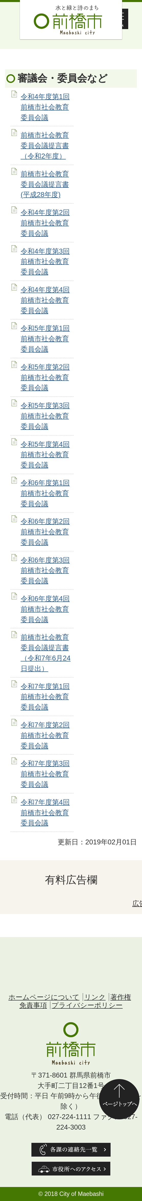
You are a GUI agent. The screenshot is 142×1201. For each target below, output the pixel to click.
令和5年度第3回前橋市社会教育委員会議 (45, 416)
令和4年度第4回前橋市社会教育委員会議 (45, 300)
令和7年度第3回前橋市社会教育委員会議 (45, 773)
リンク (95, 997)
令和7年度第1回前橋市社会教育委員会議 (45, 696)
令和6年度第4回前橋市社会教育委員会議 (45, 609)
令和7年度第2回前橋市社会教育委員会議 (45, 735)
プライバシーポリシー (87, 1005)
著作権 (120, 997)
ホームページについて (43, 997)
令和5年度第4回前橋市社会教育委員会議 (45, 454)
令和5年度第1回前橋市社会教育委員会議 (45, 338)
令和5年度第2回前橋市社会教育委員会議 (45, 377)
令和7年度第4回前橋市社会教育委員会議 (45, 812)
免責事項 (33, 1005)
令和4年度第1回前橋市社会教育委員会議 (45, 107)
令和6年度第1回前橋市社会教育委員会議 (45, 493)
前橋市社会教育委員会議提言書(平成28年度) (45, 184)
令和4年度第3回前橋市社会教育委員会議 (45, 261)
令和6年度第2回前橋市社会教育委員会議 (45, 531)
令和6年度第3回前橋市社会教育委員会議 (45, 570)
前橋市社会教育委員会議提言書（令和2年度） (45, 145)
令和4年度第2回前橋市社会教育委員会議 (45, 222)
